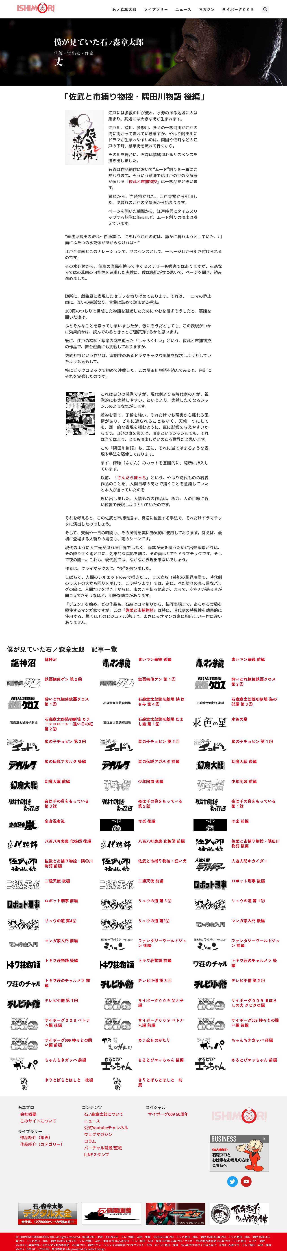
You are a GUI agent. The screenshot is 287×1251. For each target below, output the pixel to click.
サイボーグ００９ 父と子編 (161, 1002)
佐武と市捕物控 (143, 181)
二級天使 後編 (57, 881)
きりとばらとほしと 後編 (69, 1080)
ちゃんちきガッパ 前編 (65, 1060)
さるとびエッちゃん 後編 (161, 1060)
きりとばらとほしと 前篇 (160, 1082)
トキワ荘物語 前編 (155, 960)
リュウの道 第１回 (248, 900)
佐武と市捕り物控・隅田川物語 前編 (69, 863)
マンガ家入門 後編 (248, 920)
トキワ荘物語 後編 (61, 960)
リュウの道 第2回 (154, 920)
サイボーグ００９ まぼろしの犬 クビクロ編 (254, 1002)
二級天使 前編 (150, 881)
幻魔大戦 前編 (57, 781)
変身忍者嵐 (55, 821)
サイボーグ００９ (238, 9)
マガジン (207, 9)
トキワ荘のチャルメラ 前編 (67, 982)
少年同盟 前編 (244, 781)
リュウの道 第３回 (155, 900)
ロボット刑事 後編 (248, 881)
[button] (265, 9)
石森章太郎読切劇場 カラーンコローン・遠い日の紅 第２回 (69, 724)
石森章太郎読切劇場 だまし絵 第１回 (161, 721)
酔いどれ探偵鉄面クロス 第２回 (253, 681)
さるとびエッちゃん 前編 (254, 1060)
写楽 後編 (146, 821)
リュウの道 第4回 (60, 920)
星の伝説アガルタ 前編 (159, 761)
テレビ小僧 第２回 (248, 980)
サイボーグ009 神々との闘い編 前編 (68, 1042)
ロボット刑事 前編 (61, 900)
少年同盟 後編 (150, 781)
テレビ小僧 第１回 (61, 1000)
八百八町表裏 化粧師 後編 (68, 841)
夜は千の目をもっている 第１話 (253, 803)
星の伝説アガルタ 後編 (65, 761)
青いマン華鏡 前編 (248, 659)
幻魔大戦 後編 (244, 761)
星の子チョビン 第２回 (159, 741)
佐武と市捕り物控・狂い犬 (162, 861)
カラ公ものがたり (154, 1040)
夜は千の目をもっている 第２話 (160, 803)
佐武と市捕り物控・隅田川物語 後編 (255, 843)
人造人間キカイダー (249, 861)
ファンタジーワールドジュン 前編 (255, 943)
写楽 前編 (240, 821)
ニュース (183, 9)
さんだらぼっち (131, 477)
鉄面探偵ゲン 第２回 (63, 679)
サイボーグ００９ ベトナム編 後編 (67, 1022)
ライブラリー (156, 9)
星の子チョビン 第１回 (252, 741)
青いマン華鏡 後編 (155, 659)
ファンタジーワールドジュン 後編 (162, 943)
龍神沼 (51, 659)
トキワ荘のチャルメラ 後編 (254, 962)
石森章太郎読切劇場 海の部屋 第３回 (254, 701)
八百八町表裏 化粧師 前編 (161, 841)
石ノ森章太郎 (124, 9)
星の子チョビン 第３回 (65, 741)
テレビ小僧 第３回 (155, 980)
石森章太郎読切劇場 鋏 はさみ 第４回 (161, 701)
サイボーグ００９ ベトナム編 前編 (161, 1022)
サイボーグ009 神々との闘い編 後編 (255, 1022)
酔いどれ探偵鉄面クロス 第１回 (67, 701)
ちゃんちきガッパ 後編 (252, 1040)
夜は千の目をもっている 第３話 (67, 803)
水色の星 (239, 719)
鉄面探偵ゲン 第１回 (157, 679)
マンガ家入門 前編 (61, 940)
